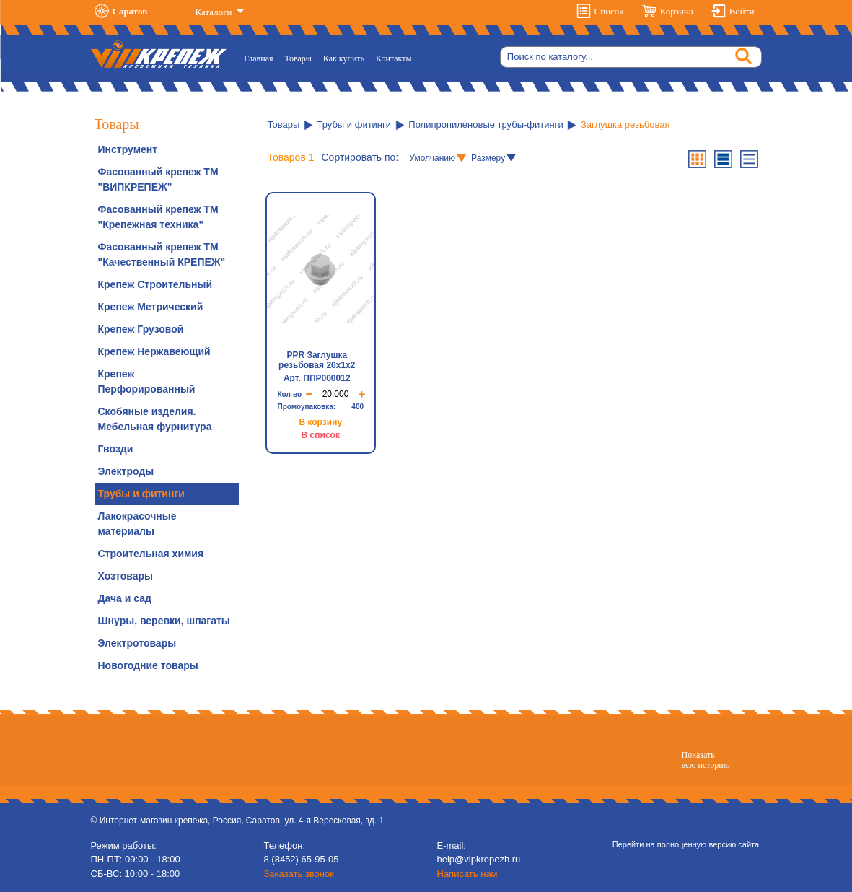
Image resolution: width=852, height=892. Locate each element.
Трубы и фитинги (141, 493)
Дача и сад (124, 598)
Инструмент (128, 149)
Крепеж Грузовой (141, 329)
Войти (742, 11)
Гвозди (115, 449)
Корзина (676, 11)
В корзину (320, 422)
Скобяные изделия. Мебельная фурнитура (155, 419)
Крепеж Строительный (155, 284)
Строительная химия (151, 553)
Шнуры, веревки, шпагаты (164, 620)
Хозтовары (125, 576)
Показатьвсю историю (706, 760)
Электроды (126, 471)
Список (609, 11)
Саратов (130, 11)
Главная (261, 57)
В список (321, 435)
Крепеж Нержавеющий (154, 351)
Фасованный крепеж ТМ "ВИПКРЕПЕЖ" (158, 179)
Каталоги (215, 11)
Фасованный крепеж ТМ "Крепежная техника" (158, 217)
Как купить (343, 58)
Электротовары (137, 643)
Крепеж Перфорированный (147, 381)
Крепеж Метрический (150, 306)
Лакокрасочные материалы (137, 523)
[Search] (631, 57)
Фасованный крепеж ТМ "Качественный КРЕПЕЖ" (162, 254)
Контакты (394, 58)
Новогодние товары (148, 665)
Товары (298, 58)
